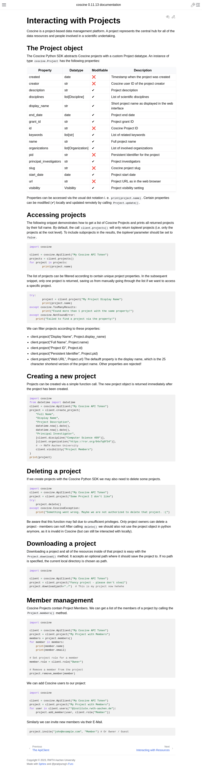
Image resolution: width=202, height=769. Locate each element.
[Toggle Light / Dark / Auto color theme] (193, 4)
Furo (70, 764)
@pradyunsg (59, 764)
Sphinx (42, 764)
